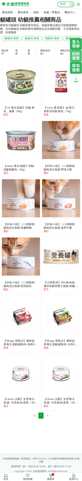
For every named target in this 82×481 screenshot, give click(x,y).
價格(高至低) (65, 52)
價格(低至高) (45, 52)
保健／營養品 (52, 12)
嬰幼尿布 (23, 12)
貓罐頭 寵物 (11, 38)
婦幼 (36, 12)
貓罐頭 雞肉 (52, 38)
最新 (29, 52)
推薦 (16, 52)
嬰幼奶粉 (7, 12)
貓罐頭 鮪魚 (32, 38)
